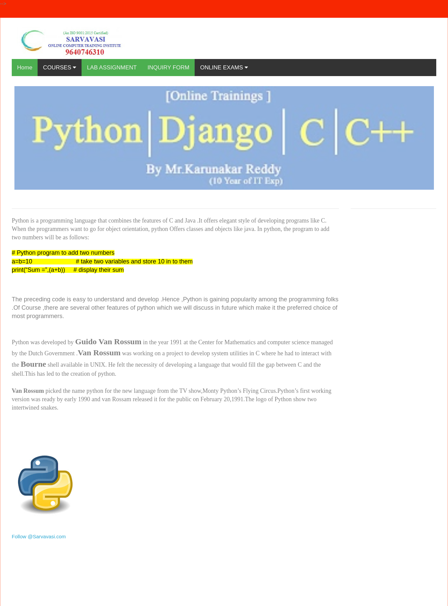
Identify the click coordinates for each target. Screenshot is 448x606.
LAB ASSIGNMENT (112, 67)
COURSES (59, 67)
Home (24, 67)
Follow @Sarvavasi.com (39, 536)
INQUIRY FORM (168, 67)
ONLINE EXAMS (224, 67)
